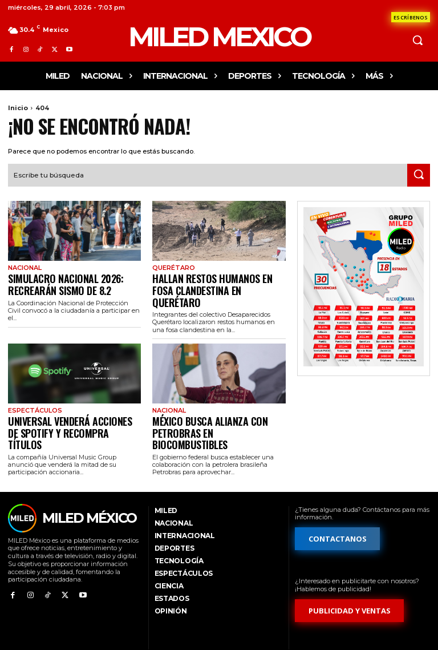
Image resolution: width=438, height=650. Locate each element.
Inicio (18, 108)
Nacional (23, 266)
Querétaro (172, 266)
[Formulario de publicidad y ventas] (349, 577)
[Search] (418, 174)
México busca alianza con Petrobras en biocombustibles (210, 406)
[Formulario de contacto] (410, 17)
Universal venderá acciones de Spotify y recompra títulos (65, 406)
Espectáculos (32, 392)
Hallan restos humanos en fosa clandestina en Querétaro (211, 280)
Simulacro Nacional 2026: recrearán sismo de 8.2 (55, 280)
